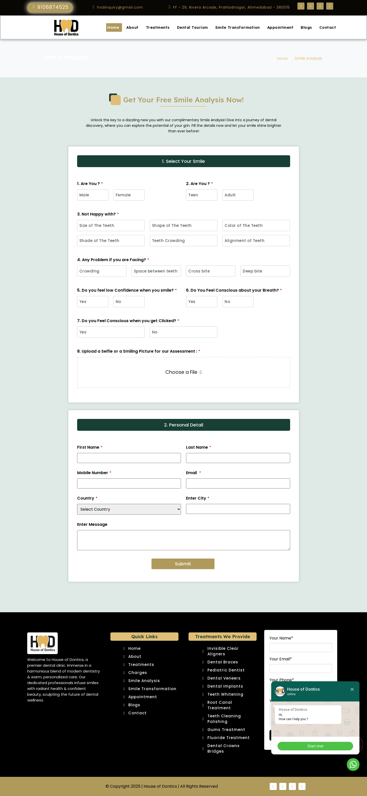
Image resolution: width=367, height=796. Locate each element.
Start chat (315, 746)
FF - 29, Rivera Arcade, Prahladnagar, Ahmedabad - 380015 (231, 7)
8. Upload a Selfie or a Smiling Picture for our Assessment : (138, 351)
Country (87, 498)
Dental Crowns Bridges (223, 748)
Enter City (197, 498)
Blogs (306, 27)
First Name (89, 447)
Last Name (198, 447)
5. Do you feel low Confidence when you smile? (127, 290)
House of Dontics (160, 786)
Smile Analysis (144, 680)
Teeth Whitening (225, 694)
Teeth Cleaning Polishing (224, 718)
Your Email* (280, 659)
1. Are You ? (90, 184)
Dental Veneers (224, 678)
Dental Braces (222, 662)
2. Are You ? (199, 184)
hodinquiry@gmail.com (120, 7)
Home (113, 27)
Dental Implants (225, 686)
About (132, 27)
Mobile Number (94, 473)
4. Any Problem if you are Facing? (113, 260)
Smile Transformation (237, 27)
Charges (137, 672)
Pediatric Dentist (226, 670)
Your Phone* (281, 680)
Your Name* (281, 638)
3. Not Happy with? (98, 214)
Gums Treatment (226, 729)
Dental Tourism (192, 27)
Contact (327, 27)
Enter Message (92, 524)
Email (193, 473)
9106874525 (53, 7)
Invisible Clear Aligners (223, 651)
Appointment (280, 27)
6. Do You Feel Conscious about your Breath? (234, 290)
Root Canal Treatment (219, 705)
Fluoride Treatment (228, 737)
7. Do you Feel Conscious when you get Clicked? (128, 321)
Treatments (158, 27)
